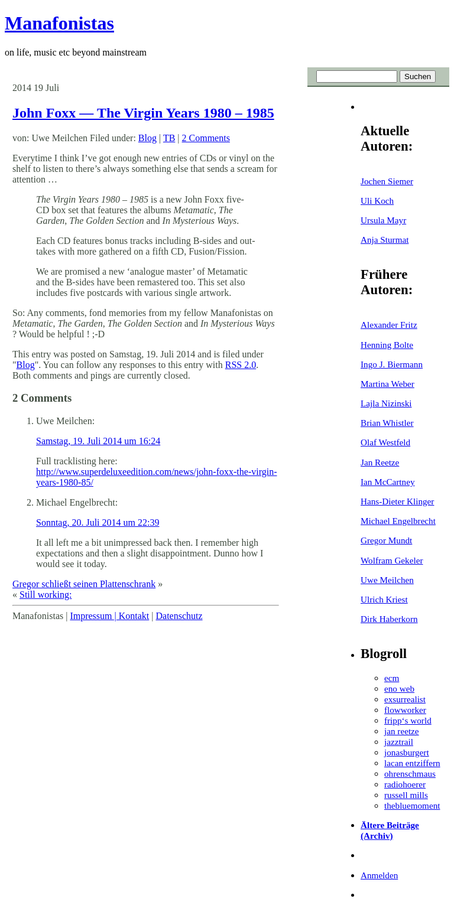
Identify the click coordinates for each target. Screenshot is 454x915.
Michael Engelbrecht (398, 521)
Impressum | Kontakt (109, 616)
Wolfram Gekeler (392, 560)
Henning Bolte (387, 345)
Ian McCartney (388, 482)
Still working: (46, 595)
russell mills (406, 795)
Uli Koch (377, 201)
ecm (391, 678)
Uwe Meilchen (387, 580)
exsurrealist (405, 699)
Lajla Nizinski (386, 403)
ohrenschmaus (410, 774)
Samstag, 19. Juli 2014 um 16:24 (98, 441)
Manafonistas (59, 23)
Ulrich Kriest (384, 599)
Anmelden (379, 875)
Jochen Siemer (387, 181)
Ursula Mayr (383, 220)
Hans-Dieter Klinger (397, 501)
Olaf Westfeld (385, 442)
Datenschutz (178, 616)
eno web (399, 688)
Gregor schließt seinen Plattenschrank (83, 584)
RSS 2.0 (240, 365)
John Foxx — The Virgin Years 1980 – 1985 (143, 113)
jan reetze (401, 731)
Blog (147, 138)
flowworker (405, 710)
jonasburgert (406, 752)
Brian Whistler (387, 423)
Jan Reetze (380, 462)
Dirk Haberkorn (389, 619)
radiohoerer (405, 784)
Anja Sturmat (384, 240)
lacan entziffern (412, 763)
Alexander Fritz (389, 325)
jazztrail (398, 742)
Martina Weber (387, 384)
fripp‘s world (408, 720)
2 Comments (206, 138)
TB (169, 138)
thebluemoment (412, 805)
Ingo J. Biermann (392, 364)
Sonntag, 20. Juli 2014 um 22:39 (97, 522)
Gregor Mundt (386, 540)
